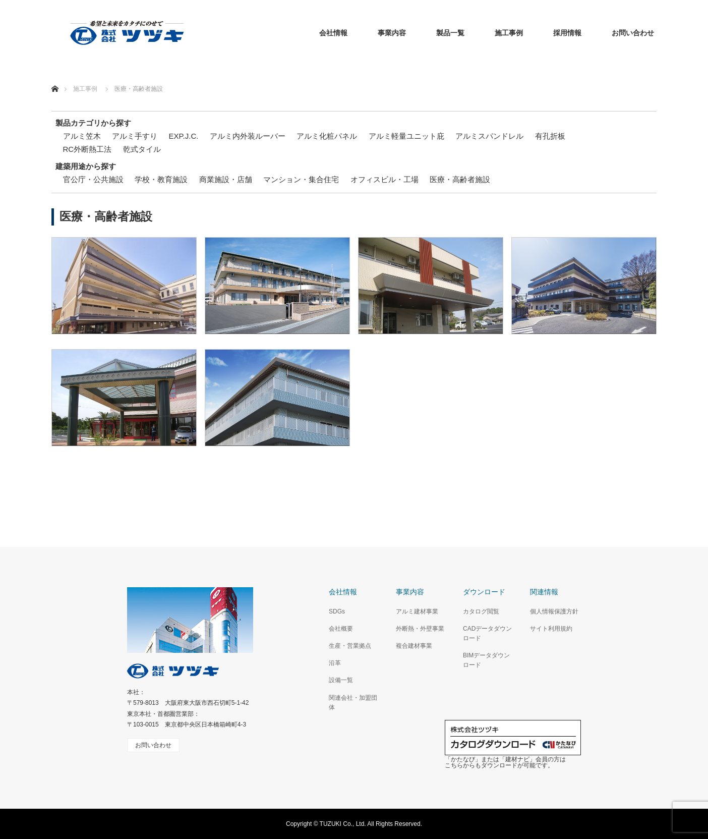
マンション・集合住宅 (301, 179)
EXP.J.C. (184, 136)
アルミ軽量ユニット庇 (406, 136)
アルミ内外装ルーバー (247, 136)
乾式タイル (142, 149)
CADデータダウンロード (487, 633)
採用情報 (567, 33)
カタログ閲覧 (481, 611)
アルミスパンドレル (489, 136)
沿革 (335, 662)
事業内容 (392, 33)
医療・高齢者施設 (460, 179)
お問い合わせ (633, 33)
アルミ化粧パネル (327, 136)
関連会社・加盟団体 (353, 702)
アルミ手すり (134, 136)
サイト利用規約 (551, 628)
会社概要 (341, 628)
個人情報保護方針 (554, 611)
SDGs (337, 611)
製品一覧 (450, 33)
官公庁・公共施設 (93, 179)
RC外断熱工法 (87, 149)
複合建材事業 (414, 645)
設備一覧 (341, 680)
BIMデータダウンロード (486, 660)
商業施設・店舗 (225, 179)
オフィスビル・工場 (384, 179)
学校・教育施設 (161, 179)
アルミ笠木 (82, 136)
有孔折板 (550, 136)
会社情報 (333, 33)
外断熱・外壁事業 (420, 628)
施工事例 (509, 33)
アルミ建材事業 (417, 611)
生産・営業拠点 (350, 645)
